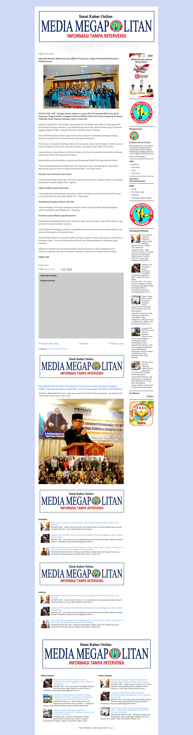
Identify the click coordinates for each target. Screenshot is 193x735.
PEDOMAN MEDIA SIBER (141, 198)
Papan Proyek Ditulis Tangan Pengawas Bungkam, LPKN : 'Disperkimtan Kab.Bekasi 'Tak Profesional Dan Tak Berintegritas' (142, 303)
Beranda (83, 343)
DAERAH (135, 165)
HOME (134, 189)
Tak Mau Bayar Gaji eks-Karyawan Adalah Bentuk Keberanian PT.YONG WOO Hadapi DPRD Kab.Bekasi (142, 368)
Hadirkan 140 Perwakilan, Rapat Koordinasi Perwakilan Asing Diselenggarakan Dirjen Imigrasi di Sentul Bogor (141, 272)
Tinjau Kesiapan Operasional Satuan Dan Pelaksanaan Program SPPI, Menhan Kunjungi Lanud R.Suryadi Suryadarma (73, 712)
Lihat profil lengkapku (137, 157)
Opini (133, 170)
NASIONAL (135, 167)
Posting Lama (116, 343)
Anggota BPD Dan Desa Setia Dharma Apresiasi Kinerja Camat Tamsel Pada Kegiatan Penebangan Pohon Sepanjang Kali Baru (142, 335)
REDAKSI (135, 195)
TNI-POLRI (135, 173)
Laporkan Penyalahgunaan (137, 180)
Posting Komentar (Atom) (57, 349)
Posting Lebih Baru (49, 343)
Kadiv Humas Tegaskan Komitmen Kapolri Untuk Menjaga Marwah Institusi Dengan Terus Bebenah (141, 241)
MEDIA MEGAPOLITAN (141, 143)
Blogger (110, 728)
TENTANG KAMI (137, 192)
